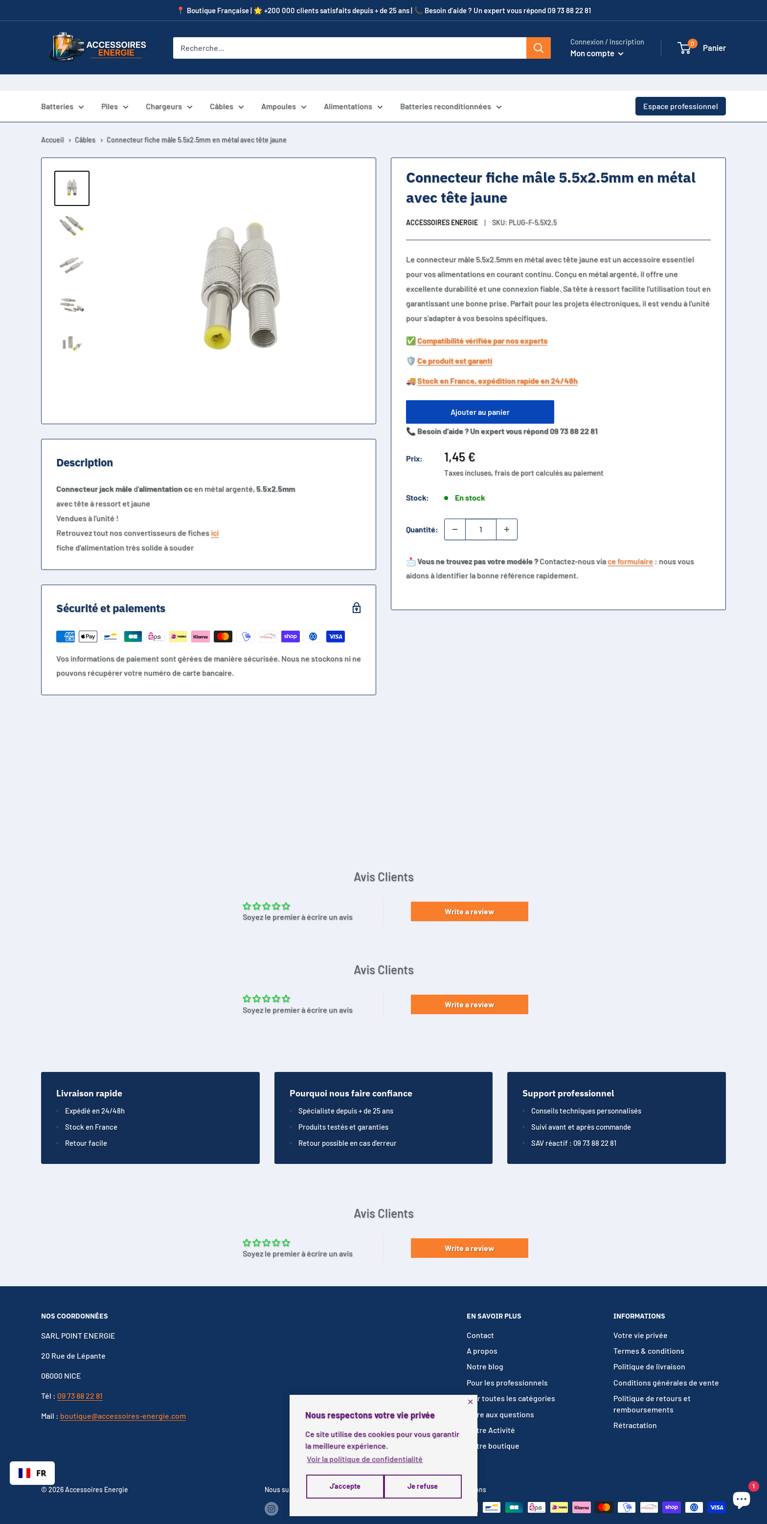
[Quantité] (480, 513)
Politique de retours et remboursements (652, 1387)
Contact (480, 1318)
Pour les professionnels (507, 1366)
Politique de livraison (649, 1350)
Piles (115, 91)
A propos (482, 1334)
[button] (684, 48)
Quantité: (422, 513)
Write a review (470, 895)
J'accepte (423, 1488)
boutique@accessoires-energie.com (123, 1399)
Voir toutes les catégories (511, 1382)
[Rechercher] (538, 48)
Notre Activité (491, 1413)
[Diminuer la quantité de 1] (455, 513)
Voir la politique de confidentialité (365, 1460)
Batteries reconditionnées (451, 91)
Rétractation (635, 1408)
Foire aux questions (500, 1398)
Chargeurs (169, 91)
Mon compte (597, 53)
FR (32, 1473)
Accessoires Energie (442, 206)
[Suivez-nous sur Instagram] (271, 1492)
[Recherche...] (349, 48)
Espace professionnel (680, 89)
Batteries (62, 91)
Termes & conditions (648, 1334)
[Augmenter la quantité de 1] (506, 513)
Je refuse (343, 1488)
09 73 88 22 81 (80, 1379)
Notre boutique (493, 1429)
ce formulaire (630, 544)
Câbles (227, 91)
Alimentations (353, 91)
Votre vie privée (640, 1318)
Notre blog (485, 1350)
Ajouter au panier (480, 395)
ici (215, 516)
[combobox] (32, 1473)
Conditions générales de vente (666, 1366)
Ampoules (284, 91)
